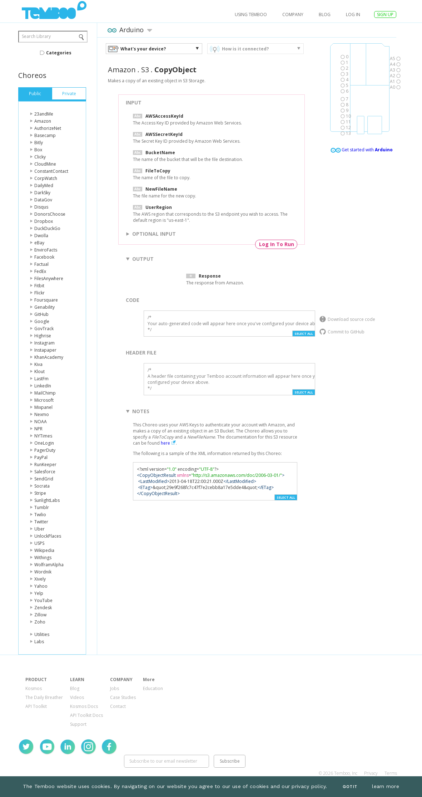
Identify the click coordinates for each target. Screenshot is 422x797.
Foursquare (46, 300)
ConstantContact (51, 171)
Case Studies (123, 697)
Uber (39, 529)
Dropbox (43, 221)
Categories (58, 53)
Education (153, 688)
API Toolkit (36, 706)
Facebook (44, 257)
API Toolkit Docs (86, 715)
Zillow (40, 615)
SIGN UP (385, 14)
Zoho (39, 622)
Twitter (41, 522)
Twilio (40, 515)
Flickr (39, 293)
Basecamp (45, 135)
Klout (39, 371)
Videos (77, 697)
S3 (145, 69)
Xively (40, 579)
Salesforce (44, 472)
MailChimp (45, 393)
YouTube (43, 600)
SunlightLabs (47, 500)
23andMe (43, 114)
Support (78, 724)
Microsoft (44, 400)
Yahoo (41, 586)
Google (41, 321)
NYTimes (43, 436)
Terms (390, 773)
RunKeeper (45, 464)
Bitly (38, 143)
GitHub (41, 314)
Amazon (42, 121)
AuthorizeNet (47, 128)
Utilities (41, 634)
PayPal (41, 457)
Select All (303, 333)
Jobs (114, 688)
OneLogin (44, 443)
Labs (39, 642)
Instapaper (45, 350)
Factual (41, 264)
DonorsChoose (49, 214)
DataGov (43, 200)
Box (38, 150)
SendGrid (43, 479)
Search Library (36, 36)
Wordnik (42, 572)
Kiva (38, 364)
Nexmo (41, 414)
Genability (44, 307)
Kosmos (33, 688)
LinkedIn (42, 386)
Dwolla (41, 236)
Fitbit (39, 286)
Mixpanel (43, 407)
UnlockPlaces (47, 536)
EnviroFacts (45, 250)
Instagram (44, 343)
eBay (39, 243)
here (165, 443)
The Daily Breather (44, 697)
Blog (325, 14)
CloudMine (45, 164)
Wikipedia (44, 550)
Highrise (42, 336)
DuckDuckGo (47, 228)
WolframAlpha (49, 565)
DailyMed (43, 185)
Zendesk (43, 608)
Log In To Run (276, 244)
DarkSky (42, 193)
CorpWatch (45, 178)
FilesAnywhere (48, 278)
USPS (39, 543)
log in (353, 14)
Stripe (40, 493)
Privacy (371, 773)
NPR (38, 429)
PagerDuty (44, 450)
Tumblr (41, 507)
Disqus (41, 207)
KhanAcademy (48, 357)
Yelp (38, 593)
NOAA (40, 422)
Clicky (40, 157)
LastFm (41, 379)
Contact (118, 706)
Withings (42, 557)
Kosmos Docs (84, 706)
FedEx (40, 271)
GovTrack (44, 329)
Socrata (42, 486)
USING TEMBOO (251, 14)
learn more (385, 786)
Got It (350, 786)
